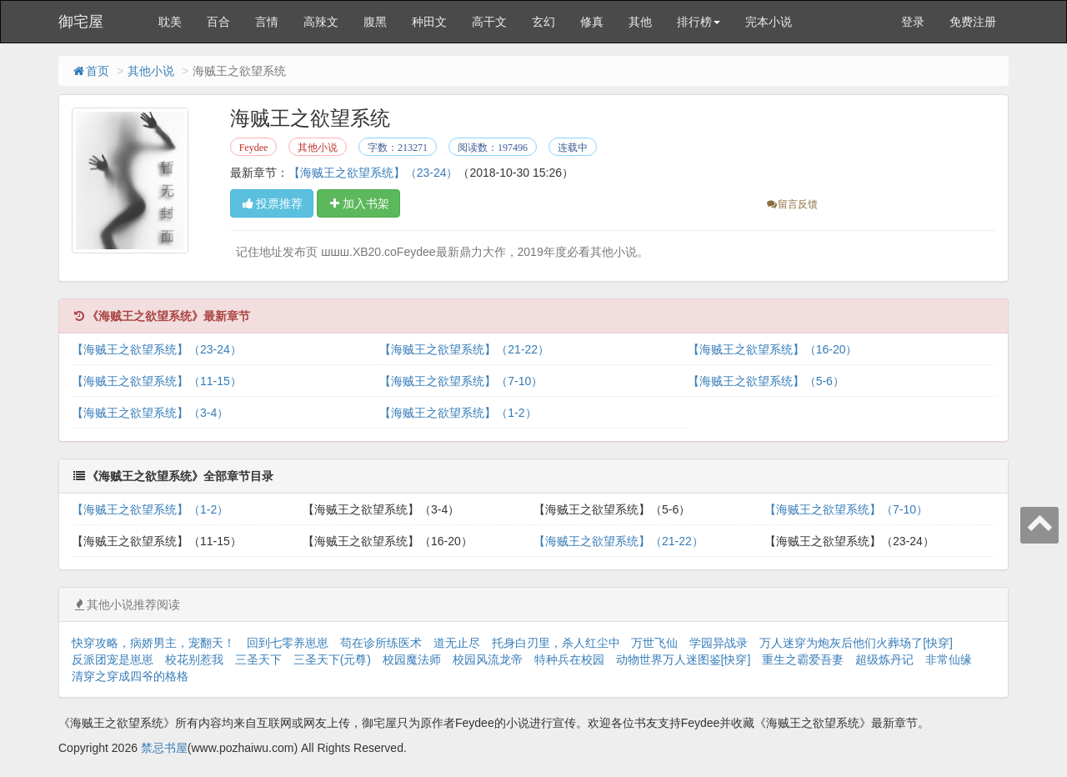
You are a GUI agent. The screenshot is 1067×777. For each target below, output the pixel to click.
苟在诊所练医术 (381, 642)
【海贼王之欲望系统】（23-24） (373, 172)
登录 (912, 21)
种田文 (429, 21)
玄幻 (543, 21)
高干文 (489, 21)
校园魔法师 (412, 659)
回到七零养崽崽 (287, 642)
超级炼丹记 (884, 659)
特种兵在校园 (569, 659)
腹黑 (375, 21)
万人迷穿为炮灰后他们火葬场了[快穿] (856, 642)
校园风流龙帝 (488, 659)
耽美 (170, 21)
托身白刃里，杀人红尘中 (556, 642)
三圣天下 (258, 659)
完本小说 (768, 21)
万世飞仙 (654, 642)
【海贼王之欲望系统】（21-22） (464, 349)
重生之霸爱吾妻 (803, 659)
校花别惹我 (194, 659)
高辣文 (320, 21)
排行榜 (698, 21)
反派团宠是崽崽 (112, 659)
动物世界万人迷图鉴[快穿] (683, 659)
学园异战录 (718, 642)
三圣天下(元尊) (332, 659)
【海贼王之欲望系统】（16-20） (773, 349)
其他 (640, 21)
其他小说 (151, 71)
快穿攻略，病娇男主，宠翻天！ (153, 642)
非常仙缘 (948, 659)
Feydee (253, 147)
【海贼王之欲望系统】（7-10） (461, 381)
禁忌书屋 (164, 747)
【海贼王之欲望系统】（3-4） (150, 412)
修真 (592, 21)
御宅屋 (80, 21)
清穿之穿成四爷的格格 (130, 676)
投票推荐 (272, 203)
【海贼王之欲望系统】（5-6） (766, 381)
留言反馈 (791, 204)
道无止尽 (456, 642)
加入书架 (358, 203)
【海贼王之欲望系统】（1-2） (457, 412)
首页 (90, 71)
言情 (266, 21)
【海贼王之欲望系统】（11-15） (157, 381)
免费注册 (972, 21)
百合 (218, 21)
